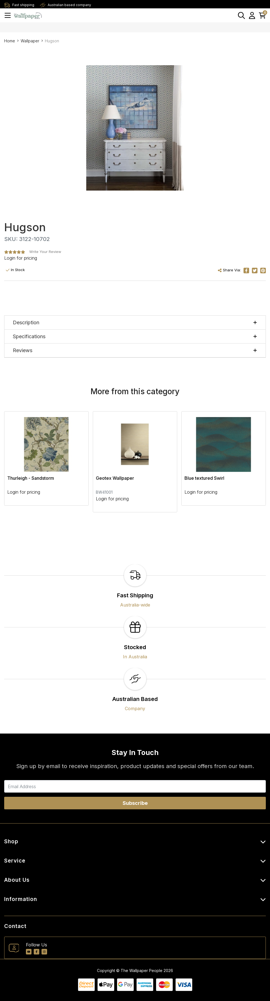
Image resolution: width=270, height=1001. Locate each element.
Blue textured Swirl (204, 478)
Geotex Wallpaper (115, 478)
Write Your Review (45, 251)
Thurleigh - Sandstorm (30, 478)
